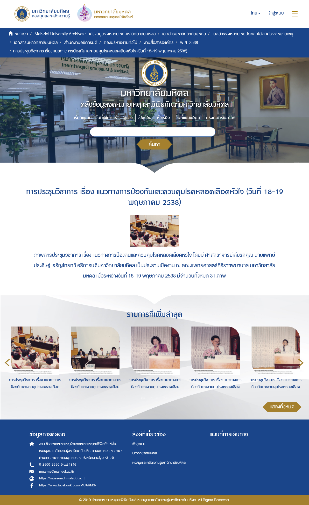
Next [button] (300, 362)
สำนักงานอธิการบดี (80, 42)
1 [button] (143, 397)
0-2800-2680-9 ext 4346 (57, 465)
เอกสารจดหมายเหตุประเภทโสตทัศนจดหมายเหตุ (252, 34)
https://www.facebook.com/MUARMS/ (67, 485)
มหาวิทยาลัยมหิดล (144, 453)
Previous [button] (7, 362)
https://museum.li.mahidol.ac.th (62, 478)
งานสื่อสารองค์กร (159, 42)
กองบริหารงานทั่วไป (120, 42)
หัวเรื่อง (163, 117)
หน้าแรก (21, 34)
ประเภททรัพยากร (220, 117)
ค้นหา (154, 144)
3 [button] (157, 397)
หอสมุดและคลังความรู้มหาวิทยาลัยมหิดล (159, 463)
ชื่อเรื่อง (144, 117)
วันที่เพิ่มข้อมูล (188, 117)
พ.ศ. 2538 (189, 42)
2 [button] (150, 397)
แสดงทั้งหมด (282, 406)
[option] (34, 362)
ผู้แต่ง (128, 117)
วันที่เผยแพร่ (106, 117)
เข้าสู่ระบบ (138, 444)
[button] (255, 13)
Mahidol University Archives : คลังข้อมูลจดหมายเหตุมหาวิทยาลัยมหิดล (95, 34)
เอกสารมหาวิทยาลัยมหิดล (184, 34)
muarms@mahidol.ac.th (56, 472)
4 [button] (165, 397)
